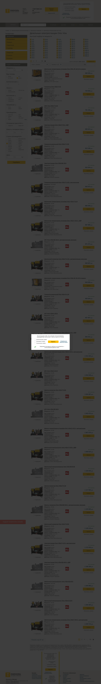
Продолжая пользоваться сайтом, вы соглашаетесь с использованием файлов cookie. (52, 347)
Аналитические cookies (41, 339)
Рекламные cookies (40, 341)
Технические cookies (41, 343)
